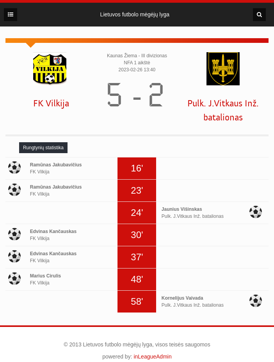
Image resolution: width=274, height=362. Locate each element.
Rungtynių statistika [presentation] (43, 147)
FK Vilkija (51, 103)
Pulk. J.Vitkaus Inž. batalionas (223, 110)
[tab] (43, 147)
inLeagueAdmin (152, 356)
